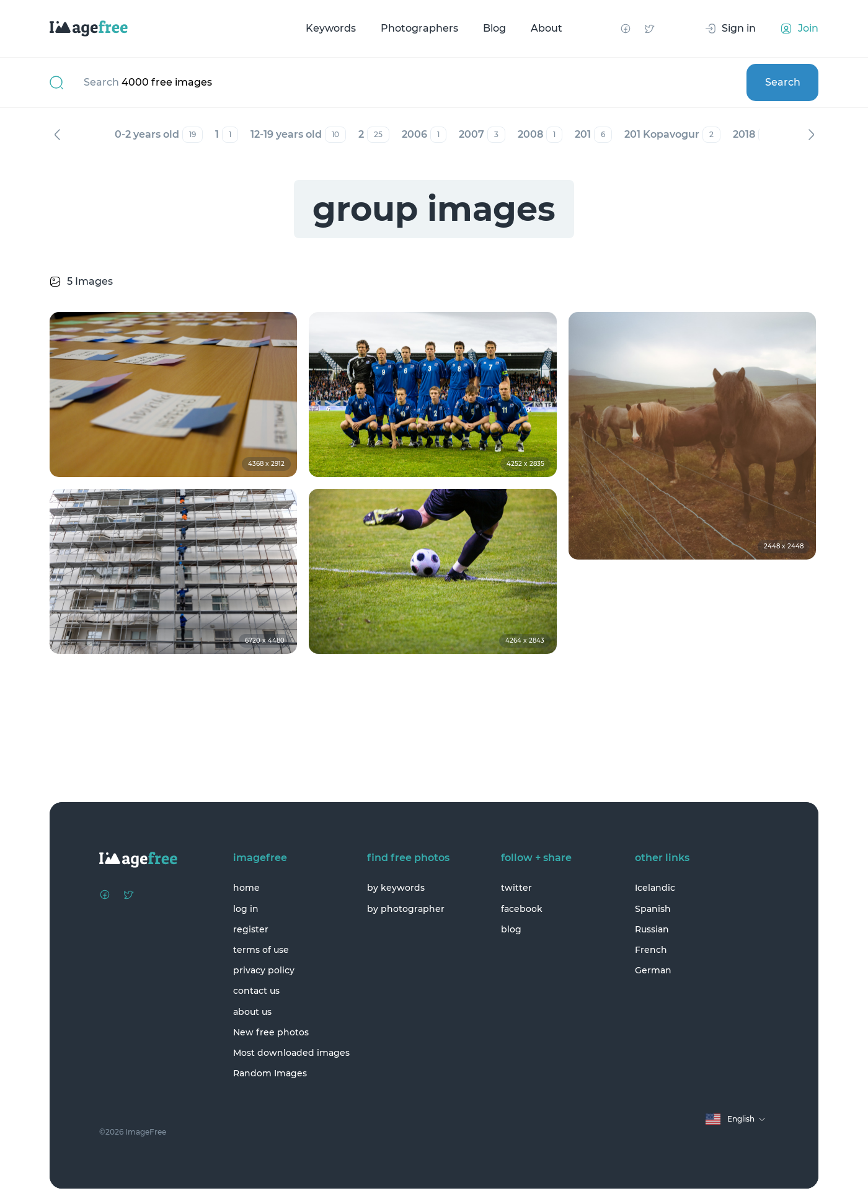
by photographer (406, 908)
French (651, 949)
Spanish (653, 908)
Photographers (419, 28)
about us (252, 1011)
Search (782, 82)
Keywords (331, 28)
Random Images (270, 1073)
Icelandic (655, 887)
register (250, 929)
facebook (521, 908)
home (246, 887)
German (653, 970)
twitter (516, 887)
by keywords (396, 887)
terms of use (261, 949)
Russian (652, 929)
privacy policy (263, 970)
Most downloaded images (291, 1052)
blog (511, 929)
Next (811, 134)
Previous (57, 134)
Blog (494, 28)
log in (246, 908)
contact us (256, 990)
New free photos (271, 1032)
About (546, 28)
